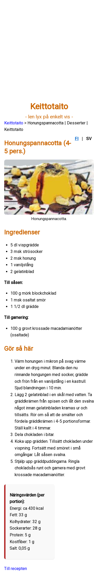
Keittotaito (13, 122)
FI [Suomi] (76, 138)
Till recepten (15, 568)
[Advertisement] (49, 53)
